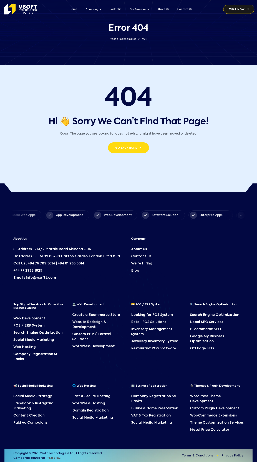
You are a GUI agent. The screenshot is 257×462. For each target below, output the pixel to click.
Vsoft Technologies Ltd (56, 453)
